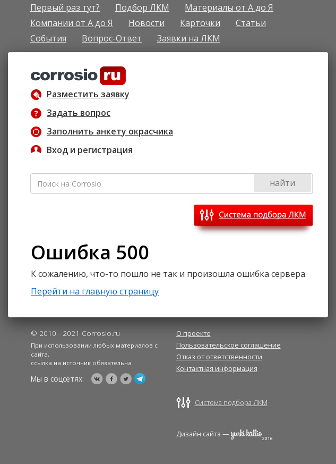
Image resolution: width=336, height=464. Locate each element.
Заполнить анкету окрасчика (110, 131)
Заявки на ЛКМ (188, 38)
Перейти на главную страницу (95, 291)
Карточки (200, 23)
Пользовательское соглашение (228, 345)
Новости (146, 23)
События (48, 38)
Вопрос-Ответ (112, 38)
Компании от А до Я (71, 23)
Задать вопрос (78, 113)
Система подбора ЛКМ (231, 402)
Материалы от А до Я (229, 7)
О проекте (193, 333)
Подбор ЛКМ (142, 7)
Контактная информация (216, 368)
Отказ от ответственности (219, 356)
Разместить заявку (88, 94)
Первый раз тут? (65, 7)
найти (282, 183)
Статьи (251, 23)
